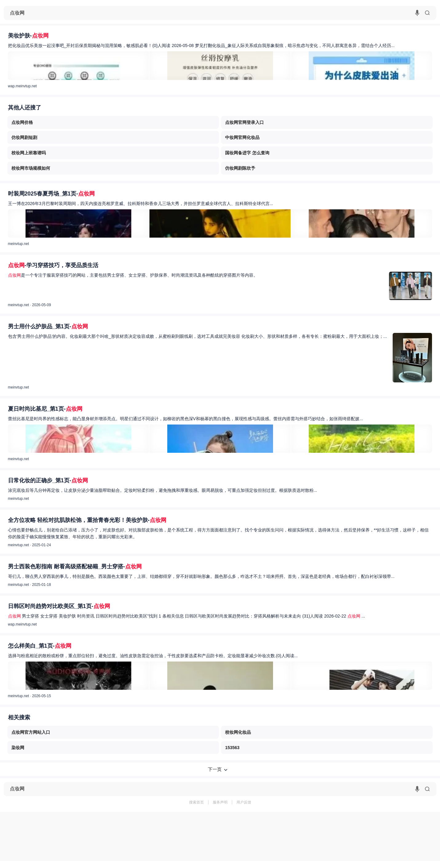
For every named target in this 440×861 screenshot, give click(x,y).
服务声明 (220, 802)
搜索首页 (196, 802)
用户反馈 (243, 802)
